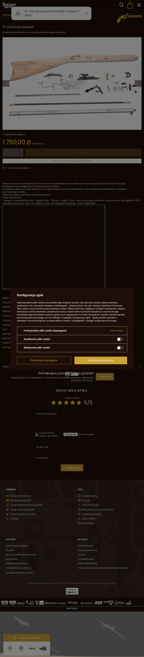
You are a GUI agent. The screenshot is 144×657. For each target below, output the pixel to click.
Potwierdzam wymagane (44, 360)
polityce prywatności (107, 308)
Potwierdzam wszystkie (100, 360)
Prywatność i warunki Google (104, 311)
